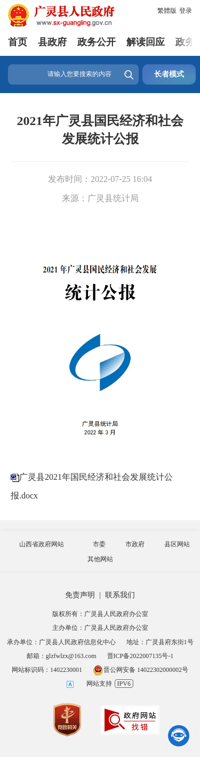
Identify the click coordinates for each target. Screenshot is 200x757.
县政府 (52, 42)
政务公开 (96, 42)
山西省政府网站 (41, 544)
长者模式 (169, 74)
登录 (185, 10)
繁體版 (167, 10)
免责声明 (80, 595)
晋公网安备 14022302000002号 (140, 669)
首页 (17, 42)
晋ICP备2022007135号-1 (140, 656)
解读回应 (145, 42)
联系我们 (120, 595)
